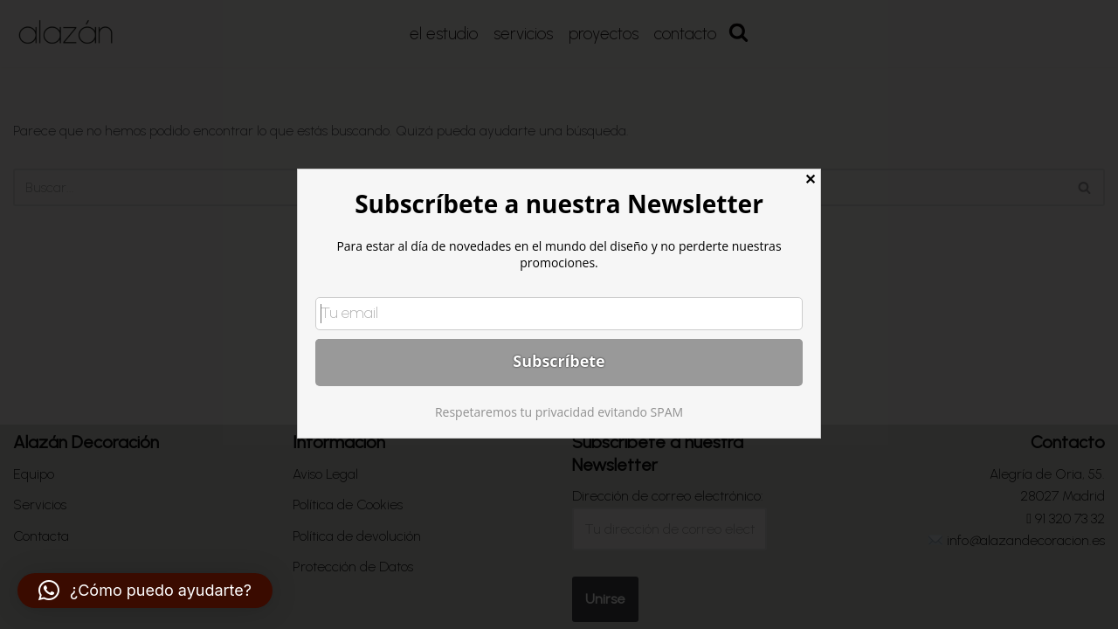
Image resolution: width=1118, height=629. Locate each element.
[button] (145, 590)
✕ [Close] (810, 179)
